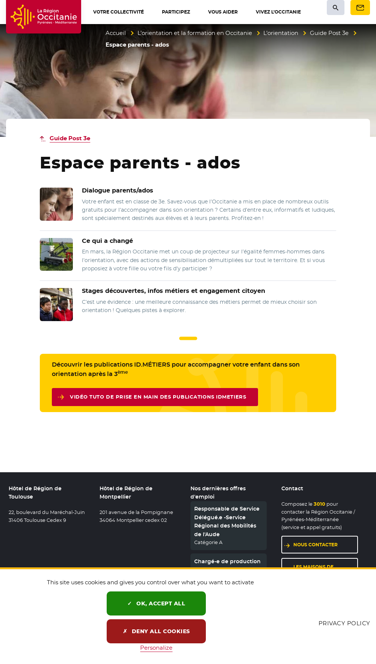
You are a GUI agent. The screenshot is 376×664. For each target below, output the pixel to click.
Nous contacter (315, 544)
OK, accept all (156, 603)
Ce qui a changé (107, 240)
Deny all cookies (156, 631)
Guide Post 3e (329, 32)
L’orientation (280, 32)
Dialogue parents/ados (117, 190)
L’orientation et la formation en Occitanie (194, 32)
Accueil (116, 32)
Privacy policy (344, 623)
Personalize (156, 647)
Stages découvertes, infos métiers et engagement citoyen (173, 290)
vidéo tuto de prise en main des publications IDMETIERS (158, 398)
